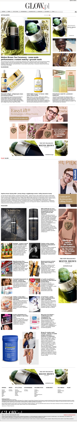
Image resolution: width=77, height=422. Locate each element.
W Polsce (10, 389)
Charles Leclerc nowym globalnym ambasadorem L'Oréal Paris (48, 245)
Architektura (36, 390)
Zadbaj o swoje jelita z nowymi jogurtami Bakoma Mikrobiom (20, 298)
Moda (9, 11)
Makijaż (3, 392)
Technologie (17, 390)
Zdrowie (3, 395)
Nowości (3, 389)
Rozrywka (16, 395)
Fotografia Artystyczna (38, 394)
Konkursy (40, 11)
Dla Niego (47, 11)
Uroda (3, 11)
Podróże (35, 389)
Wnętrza (16, 392)
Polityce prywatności (70, 418)
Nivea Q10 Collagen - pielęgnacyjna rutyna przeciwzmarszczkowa (12, 94)
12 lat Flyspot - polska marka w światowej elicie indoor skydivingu (48, 298)
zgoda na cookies (73, 0)
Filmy (53, 11)
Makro (35, 396)
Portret (35, 391)
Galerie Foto (32, 11)
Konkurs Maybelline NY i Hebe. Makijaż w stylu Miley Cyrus (20, 316)
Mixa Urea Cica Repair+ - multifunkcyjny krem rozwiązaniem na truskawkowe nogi (48, 316)
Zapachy (3, 390)
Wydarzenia (23, 11)
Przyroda (36, 392)
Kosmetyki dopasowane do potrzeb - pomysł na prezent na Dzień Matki (20, 280)
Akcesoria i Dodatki (18, 391)
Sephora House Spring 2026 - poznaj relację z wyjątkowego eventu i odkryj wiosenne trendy (26, 193)
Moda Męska (60, 392)
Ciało (3, 394)
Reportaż (36, 395)
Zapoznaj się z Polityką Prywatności (8, 405)
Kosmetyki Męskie (61, 390)
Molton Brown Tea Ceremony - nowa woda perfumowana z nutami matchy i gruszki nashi (21, 58)
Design (16, 393)
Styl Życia (15, 11)
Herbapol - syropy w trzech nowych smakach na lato (20, 244)
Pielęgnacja (4, 391)
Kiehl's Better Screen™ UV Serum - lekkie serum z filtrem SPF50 (37, 94)
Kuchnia (16, 394)
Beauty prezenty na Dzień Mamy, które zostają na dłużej (48, 262)
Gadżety (59, 391)
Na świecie (11, 390)
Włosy (3, 393)
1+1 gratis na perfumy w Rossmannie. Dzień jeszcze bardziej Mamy (48, 280)
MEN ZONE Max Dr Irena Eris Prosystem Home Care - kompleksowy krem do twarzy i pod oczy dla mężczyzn (49, 211)
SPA (2, 396)
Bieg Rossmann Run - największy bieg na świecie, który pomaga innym (20, 262)
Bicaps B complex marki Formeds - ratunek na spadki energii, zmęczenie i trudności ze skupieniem (49, 334)
